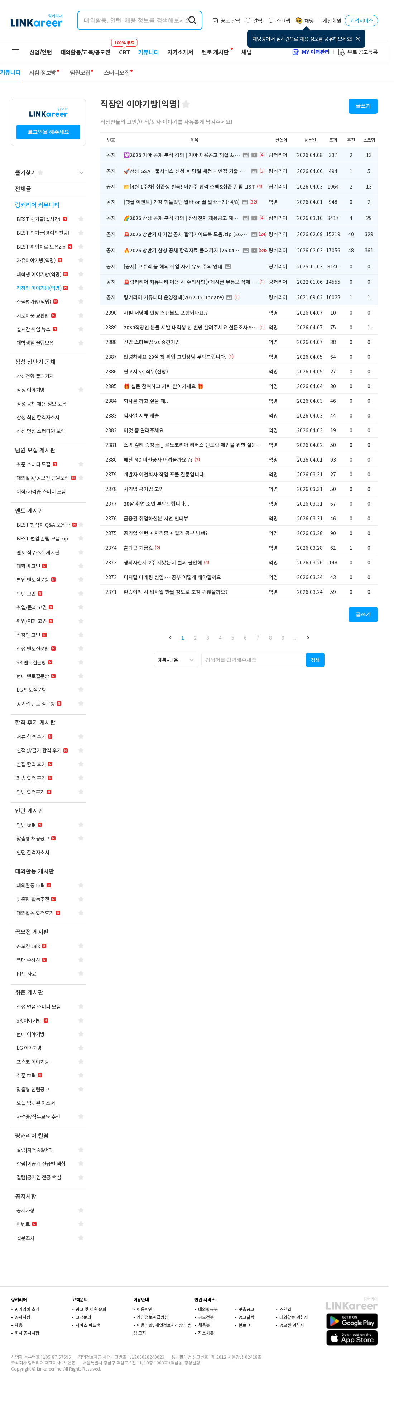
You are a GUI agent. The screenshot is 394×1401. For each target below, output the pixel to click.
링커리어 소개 (27, 1309)
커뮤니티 (148, 52)
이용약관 (145, 1309)
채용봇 (204, 1325)
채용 (19, 1325)
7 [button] (257, 637)
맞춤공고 (246, 1309)
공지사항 (22, 1317)
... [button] (295, 637)
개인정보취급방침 (152, 1317)
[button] (170, 637)
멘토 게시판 (215, 52)
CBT (124, 48)
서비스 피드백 (88, 1325)
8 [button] (270, 637)
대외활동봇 (208, 1309)
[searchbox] (252, 660)
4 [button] (220, 637)
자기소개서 (180, 52)
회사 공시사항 (27, 1333)
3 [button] (207, 637)
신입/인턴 (40, 52)
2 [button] (195, 637)
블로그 (244, 1325)
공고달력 (246, 1317)
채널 (246, 52)
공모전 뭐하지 (291, 1325)
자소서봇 (206, 1333)
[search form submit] (192, 20)
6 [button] (245, 637)
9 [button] (283, 637)
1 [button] (182, 637)
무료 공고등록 (357, 52)
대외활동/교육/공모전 (86, 52)
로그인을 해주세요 (48, 132)
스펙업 (285, 1309)
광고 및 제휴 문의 (91, 1309)
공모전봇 (206, 1317)
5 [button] (232, 637)
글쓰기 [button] (363, 106)
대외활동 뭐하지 (293, 1317)
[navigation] (48, 189)
